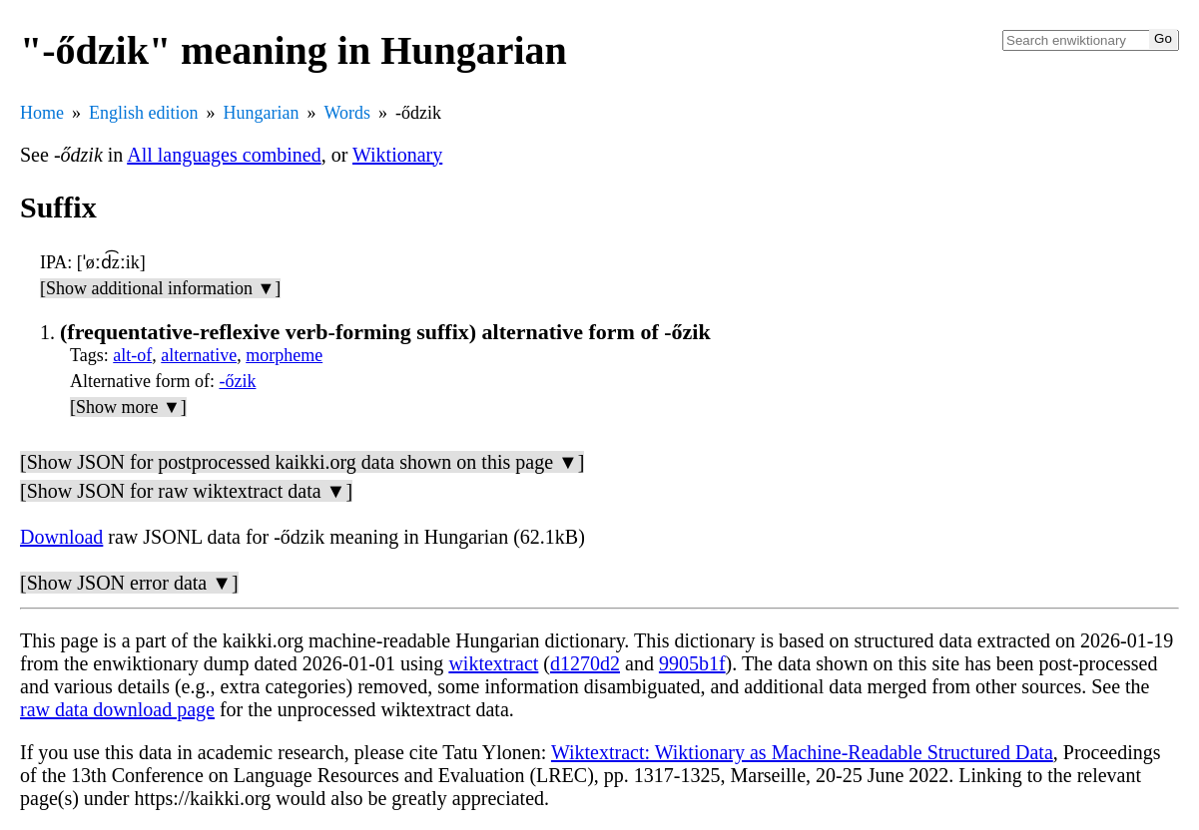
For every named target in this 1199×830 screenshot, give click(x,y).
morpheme (284, 355)
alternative (199, 355)
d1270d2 (585, 663)
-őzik (237, 381)
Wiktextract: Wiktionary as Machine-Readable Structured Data (802, 752)
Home (42, 113)
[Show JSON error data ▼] (129, 583)
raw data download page (117, 709)
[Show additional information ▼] (160, 288)
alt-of (132, 355)
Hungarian (262, 113)
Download (61, 537)
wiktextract (493, 663)
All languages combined (223, 155)
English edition (144, 113)
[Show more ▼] (128, 407)
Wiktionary (397, 155)
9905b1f (692, 663)
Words (346, 113)
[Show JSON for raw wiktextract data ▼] (186, 491)
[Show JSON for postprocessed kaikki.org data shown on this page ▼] (302, 462)
